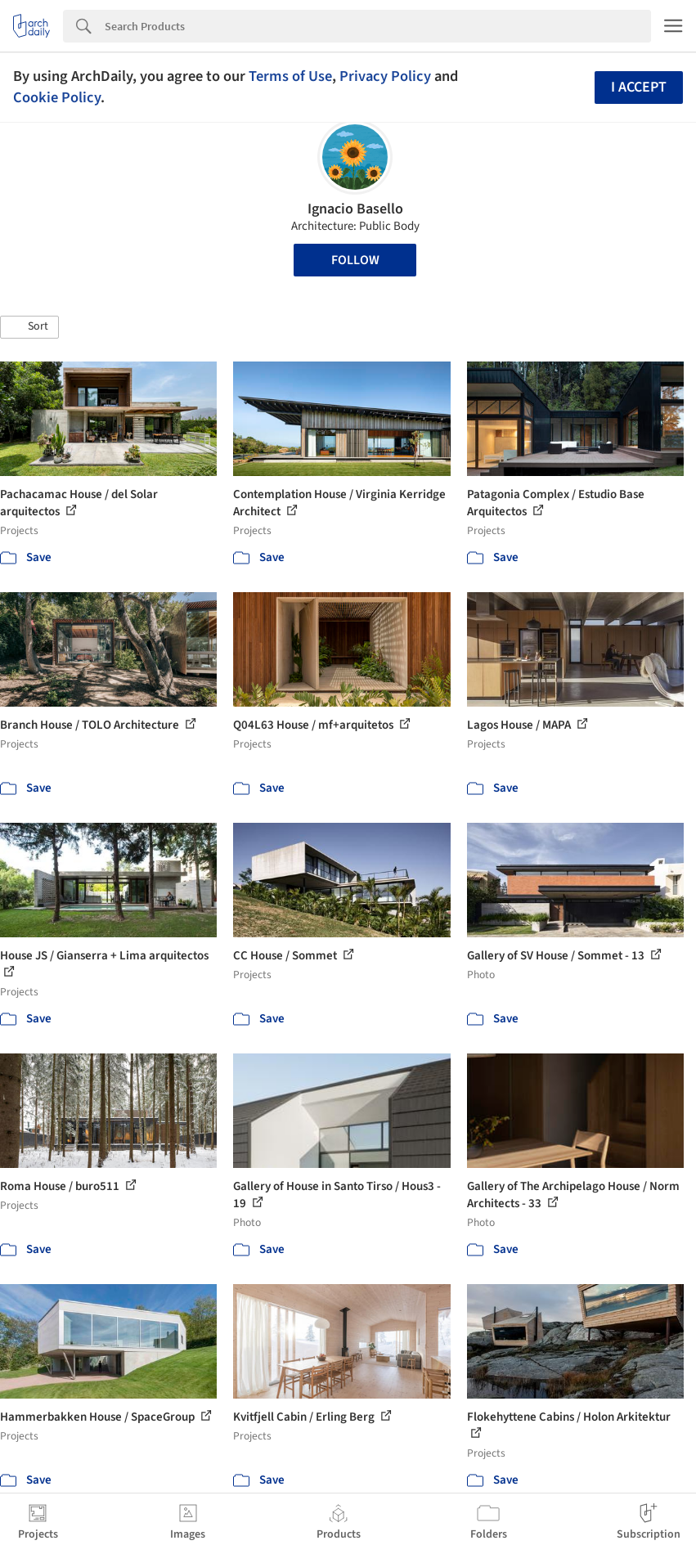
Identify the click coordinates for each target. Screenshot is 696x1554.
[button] (29, 327)
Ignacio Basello (355, 209)
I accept (639, 87)
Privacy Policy (385, 76)
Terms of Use (290, 76)
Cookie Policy (57, 97)
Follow (355, 260)
